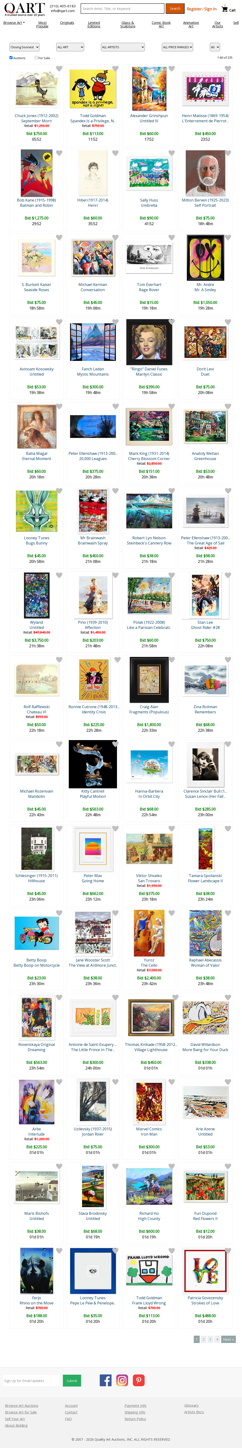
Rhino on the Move (36, 1303)
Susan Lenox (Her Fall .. (205, 796)
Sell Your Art (15, 1418)
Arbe (36, 1129)
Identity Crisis (94, 712)
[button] (14, 22)
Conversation (93, 289)
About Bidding (16, 1425)
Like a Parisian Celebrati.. (149, 627)
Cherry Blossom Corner (149, 458)
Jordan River (93, 1134)
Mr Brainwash (92, 537)
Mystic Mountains (93, 374)
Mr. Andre (205, 284)
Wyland (36, 622)
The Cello (149, 965)
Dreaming (36, 1049)
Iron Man (149, 1134)
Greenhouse (205, 458)
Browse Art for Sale (21, 1412)
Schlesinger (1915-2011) (36, 875)
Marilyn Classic (149, 374)
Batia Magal (36, 453)
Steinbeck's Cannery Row (149, 543)
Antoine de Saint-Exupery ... (93, 1044)
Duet (205, 374)
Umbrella (149, 205)
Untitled (37, 374)
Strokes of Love (205, 1303)
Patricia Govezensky (205, 1297)
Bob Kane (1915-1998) (36, 200)
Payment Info (136, 1405)
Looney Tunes (36, 537)
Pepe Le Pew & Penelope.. (92, 1303)
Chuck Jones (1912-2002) (36, 115)
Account (71, 1405)
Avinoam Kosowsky (37, 369)
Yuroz (149, 960)
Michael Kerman (92, 284)
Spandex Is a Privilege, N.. (92, 120)
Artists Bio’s (194, 1411)
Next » (228, 1339)
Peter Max (93, 875)
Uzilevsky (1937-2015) (93, 1129)
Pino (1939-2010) (93, 622)
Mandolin (36, 796)
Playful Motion (93, 796)
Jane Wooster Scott (93, 960)
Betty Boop (36, 960)
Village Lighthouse (151, 1049)
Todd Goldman (93, 115)
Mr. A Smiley (205, 289)
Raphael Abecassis (205, 960)
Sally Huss (149, 200)
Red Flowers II (205, 1218)
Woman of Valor (205, 965)
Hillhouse (36, 880)
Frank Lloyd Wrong (149, 1303)
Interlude (36, 1134)
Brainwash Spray (93, 543)
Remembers (205, 712)
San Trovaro (149, 880)
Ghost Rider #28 (205, 627)
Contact (71, 1412)
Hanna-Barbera (149, 791)
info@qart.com (63, 10)
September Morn (36, 120)
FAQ (68, 1418)
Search (175, 8)
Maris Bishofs (36, 1213)
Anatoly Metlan (205, 453)
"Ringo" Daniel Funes (149, 369)
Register (194, 9)
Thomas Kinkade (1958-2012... (151, 1044)
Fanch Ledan (93, 369)
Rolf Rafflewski (37, 706)
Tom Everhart (149, 284)
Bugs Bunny (37, 543)
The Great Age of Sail (205, 543)
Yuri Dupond (205, 1213)
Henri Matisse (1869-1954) (205, 115)
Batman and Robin (36, 205)
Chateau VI (36, 712)
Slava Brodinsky (93, 1213)
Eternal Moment (36, 458)
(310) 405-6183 (63, 6)
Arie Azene (205, 1129)
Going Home (93, 880)
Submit (72, 1380)
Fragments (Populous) (149, 712)
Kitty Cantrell (92, 791)
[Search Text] (122, 8)
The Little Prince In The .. (93, 1049)
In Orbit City (149, 796)
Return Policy (135, 1418)
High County (149, 1218)
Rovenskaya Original (36, 1044)
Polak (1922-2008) (149, 622)
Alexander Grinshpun (149, 115)
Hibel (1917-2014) (92, 200)
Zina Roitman (205, 706)
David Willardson (205, 1044)
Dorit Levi (205, 369)
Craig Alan (149, 706)
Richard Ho (149, 1213)
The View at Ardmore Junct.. (93, 965)
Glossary (191, 1405)
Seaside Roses (36, 289)
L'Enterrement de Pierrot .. (205, 120)
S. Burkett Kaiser (36, 284)
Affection (93, 627)
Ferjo (36, 1297)
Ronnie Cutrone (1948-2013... (94, 706)
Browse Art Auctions (21, 1405)
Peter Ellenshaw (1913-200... (93, 453)
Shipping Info (135, 1412)
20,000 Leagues (93, 458)
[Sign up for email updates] (31, 1381)
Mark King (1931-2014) (149, 453)
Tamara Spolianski (205, 875)
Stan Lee (205, 622)
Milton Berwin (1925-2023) (205, 200)
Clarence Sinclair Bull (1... (205, 791)
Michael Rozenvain (36, 791)
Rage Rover (149, 289)
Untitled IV (149, 120)
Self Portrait (205, 205)
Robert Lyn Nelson (149, 537)
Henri (93, 205)
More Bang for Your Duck (205, 1049)
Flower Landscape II (205, 880)
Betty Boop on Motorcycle (36, 965)
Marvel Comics (149, 1129)
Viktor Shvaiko (149, 875)
